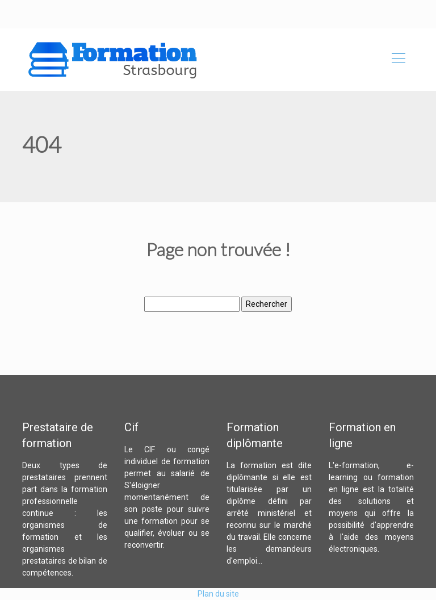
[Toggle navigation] (398, 59)
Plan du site (218, 593)
